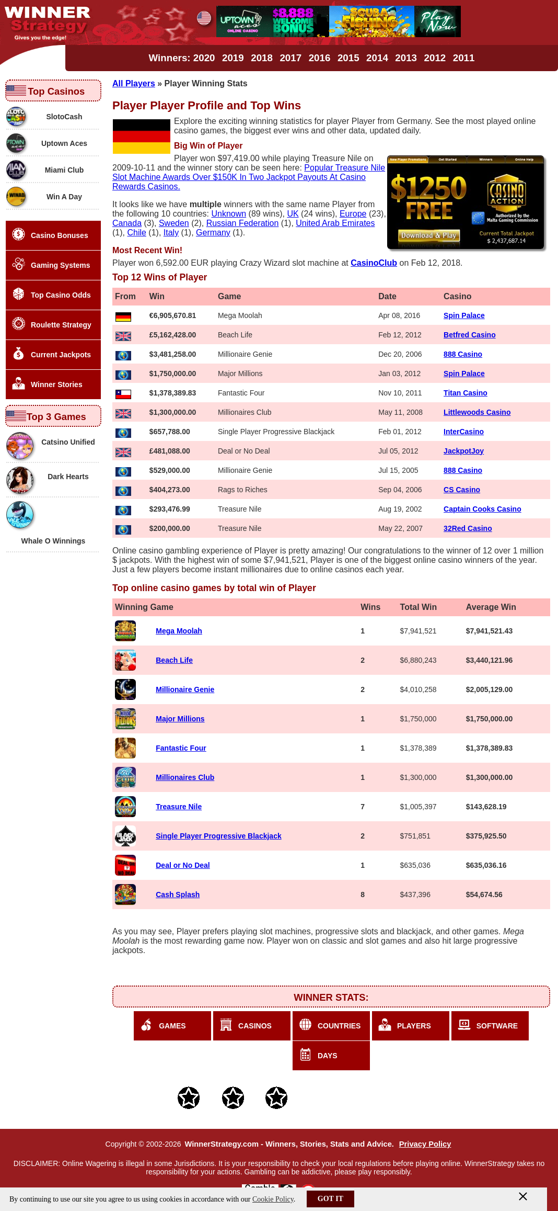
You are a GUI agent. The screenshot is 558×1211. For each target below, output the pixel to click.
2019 (233, 57)
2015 (348, 57)
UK (292, 213)
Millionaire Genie (185, 689)
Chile (136, 232)
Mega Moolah (179, 631)
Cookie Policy (273, 1199)
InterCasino (464, 431)
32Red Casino (468, 528)
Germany (213, 232)
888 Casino (463, 354)
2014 (377, 57)
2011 (464, 57)
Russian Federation (242, 223)
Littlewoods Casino (477, 412)
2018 (262, 57)
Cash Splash (178, 894)
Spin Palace (464, 315)
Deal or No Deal (183, 865)
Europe (353, 213)
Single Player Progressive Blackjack (218, 836)
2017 (290, 57)
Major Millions (180, 719)
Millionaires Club (185, 777)
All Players (133, 83)
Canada (127, 223)
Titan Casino (465, 393)
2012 (435, 57)
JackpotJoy (464, 451)
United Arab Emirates (335, 223)
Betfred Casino (470, 335)
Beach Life (174, 660)
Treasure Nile (179, 806)
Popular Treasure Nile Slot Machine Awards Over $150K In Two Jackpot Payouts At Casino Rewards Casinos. (248, 177)
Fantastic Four (181, 748)
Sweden (174, 223)
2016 (320, 57)
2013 (406, 57)
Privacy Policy (425, 1144)
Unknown (228, 213)
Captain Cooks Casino (482, 509)
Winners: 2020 (182, 57)
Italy (171, 232)
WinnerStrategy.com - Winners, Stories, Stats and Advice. (288, 1144)
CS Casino (462, 489)
